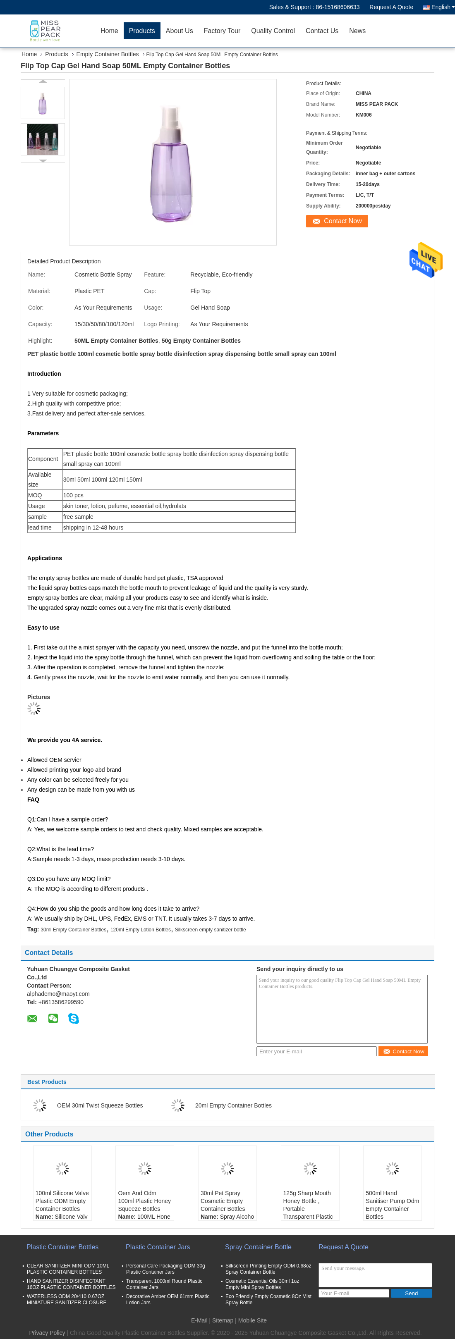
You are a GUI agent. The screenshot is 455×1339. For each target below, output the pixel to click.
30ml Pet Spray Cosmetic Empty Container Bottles (223, 1201)
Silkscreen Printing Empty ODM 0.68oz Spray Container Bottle (268, 1269)
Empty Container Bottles (108, 54)
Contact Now (343, 220)
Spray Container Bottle (258, 1247)
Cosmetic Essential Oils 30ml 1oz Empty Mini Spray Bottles (262, 1284)
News (357, 30)
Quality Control (273, 30)
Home (109, 30)
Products (142, 30)
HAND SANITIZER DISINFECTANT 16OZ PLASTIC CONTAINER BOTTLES (71, 1284)
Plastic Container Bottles (62, 1247)
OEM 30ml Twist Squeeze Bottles (100, 1105)
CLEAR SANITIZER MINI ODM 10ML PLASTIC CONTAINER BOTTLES (68, 1269)
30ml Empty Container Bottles (73, 930)
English (443, 7)
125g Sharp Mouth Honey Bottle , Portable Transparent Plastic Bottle (308, 1209)
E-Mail (199, 1320)
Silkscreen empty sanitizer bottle (210, 930)
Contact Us (322, 30)
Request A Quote (391, 7)
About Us (179, 30)
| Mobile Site (251, 1320)
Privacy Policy (47, 1332)
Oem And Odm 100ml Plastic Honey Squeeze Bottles (144, 1201)
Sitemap (222, 1320)
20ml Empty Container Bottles (233, 1105)
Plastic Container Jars (158, 1247)
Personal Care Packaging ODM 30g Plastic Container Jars (165, 1269)
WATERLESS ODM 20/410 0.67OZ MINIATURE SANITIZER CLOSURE (66, 1300)
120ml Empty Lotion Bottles (140, 930)
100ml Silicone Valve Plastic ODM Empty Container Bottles (62, 1201)
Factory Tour (222, 30)
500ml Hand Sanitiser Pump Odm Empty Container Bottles (392, 1205)
